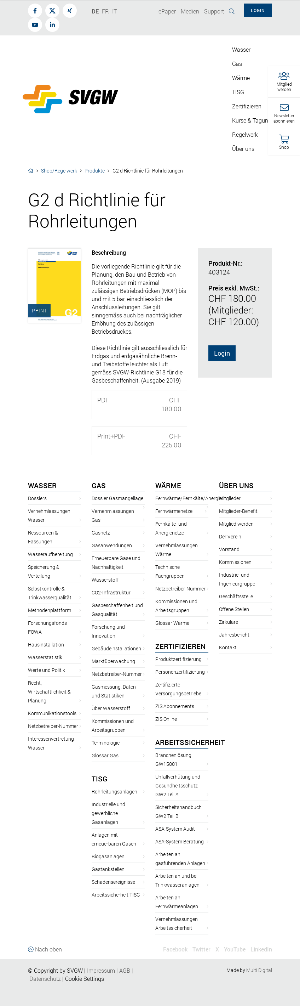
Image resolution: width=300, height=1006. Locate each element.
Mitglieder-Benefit (238, 511)
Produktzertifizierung (178, 659)
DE (95, 11)
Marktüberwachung (113, 661)
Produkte (95, 170)
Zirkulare (228, 621)
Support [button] (214, 11)
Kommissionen (235, 562)
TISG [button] (238, 92)
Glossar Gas (105, 755)
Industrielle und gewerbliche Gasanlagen (108, 813)
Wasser (42, 485)
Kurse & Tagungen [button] (254, 120)
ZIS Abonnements (174, 706)
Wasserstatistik (45, 657)
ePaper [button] (167, 11)
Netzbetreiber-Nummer (53, 726)
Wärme (168, 485)
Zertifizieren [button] (246, 106)
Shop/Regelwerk (59, 170)
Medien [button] (190, 11)
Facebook (175, 949)
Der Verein (230, 536)
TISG (100, 778)
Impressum (101, 970)
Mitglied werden (236, 523)
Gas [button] (237, 63)
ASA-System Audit (175, 828)
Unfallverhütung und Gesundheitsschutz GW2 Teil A (177, 785)
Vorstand (229, 549)
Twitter (201, 949)
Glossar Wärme (172, 623)
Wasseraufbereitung (50, 554)
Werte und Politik (46, 670)
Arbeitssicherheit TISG (116, 894)
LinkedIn (261, 949)
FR (105, 11)
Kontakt (228, 647)
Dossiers (37, 498)
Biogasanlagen (108, 856)
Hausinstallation (46, 644)
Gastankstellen (108, 869)
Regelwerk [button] (245, 134)
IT (114, 11)
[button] (284, 82)
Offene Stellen (234, 609)
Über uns (236, 485)
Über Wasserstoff (111, 708)
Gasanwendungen (112, 545)
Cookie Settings (84, 978)
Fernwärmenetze (173, 511)
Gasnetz (101, 532)
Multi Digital (259, 970)
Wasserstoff (105, 579)
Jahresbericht (234, 634)
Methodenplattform (49, 610)
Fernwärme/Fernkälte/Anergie (188, 498)
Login (222, 353)
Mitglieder (230, 498)
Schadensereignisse (113, 881)
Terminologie (106, 742)
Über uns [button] (243, 148)
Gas (99, 485)
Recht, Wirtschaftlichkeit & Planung (49, 691)
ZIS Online (166, 719)
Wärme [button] (241, 77)
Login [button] (258, 10)
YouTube (235, 949)
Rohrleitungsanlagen (114, 791)
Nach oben (45, 949)
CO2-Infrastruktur (111, 592)
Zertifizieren (180, 646)
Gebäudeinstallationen (116, 648)
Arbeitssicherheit (190, 742)
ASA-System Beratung (179, 841)
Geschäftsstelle (236, 596)
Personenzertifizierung (180, 671)
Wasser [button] (241, 49)
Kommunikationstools (52, 713)
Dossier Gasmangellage (117, 498)
